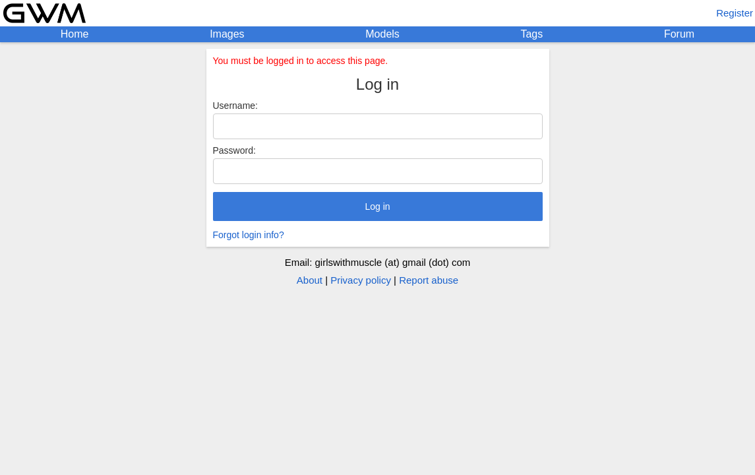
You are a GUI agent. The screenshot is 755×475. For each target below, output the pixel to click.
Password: (234, 150)
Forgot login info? (248, 235)
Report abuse (428, 280)
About (309, 280)
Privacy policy (360, 280)
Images (227, 34)
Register (734, 12)
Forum (679, 34)
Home (75, 34)
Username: (235, 105)
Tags (531, 34)
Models (382, 34)
